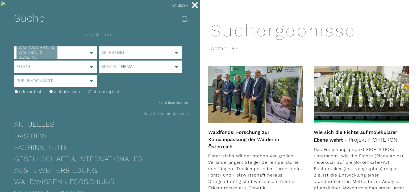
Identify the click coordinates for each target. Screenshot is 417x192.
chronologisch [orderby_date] (104, 91)
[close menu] (195, 5)
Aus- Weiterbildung (55, 170)
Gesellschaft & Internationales (78, 159)
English (180, 5)
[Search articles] (185, 19)
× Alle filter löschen (173, 103)
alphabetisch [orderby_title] (64, 91)
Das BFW (30, 136)
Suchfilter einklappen (165, 113)
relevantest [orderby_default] (28, 91)
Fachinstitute (41, 147)
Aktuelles (34, 124)
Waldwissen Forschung (64, 182)
